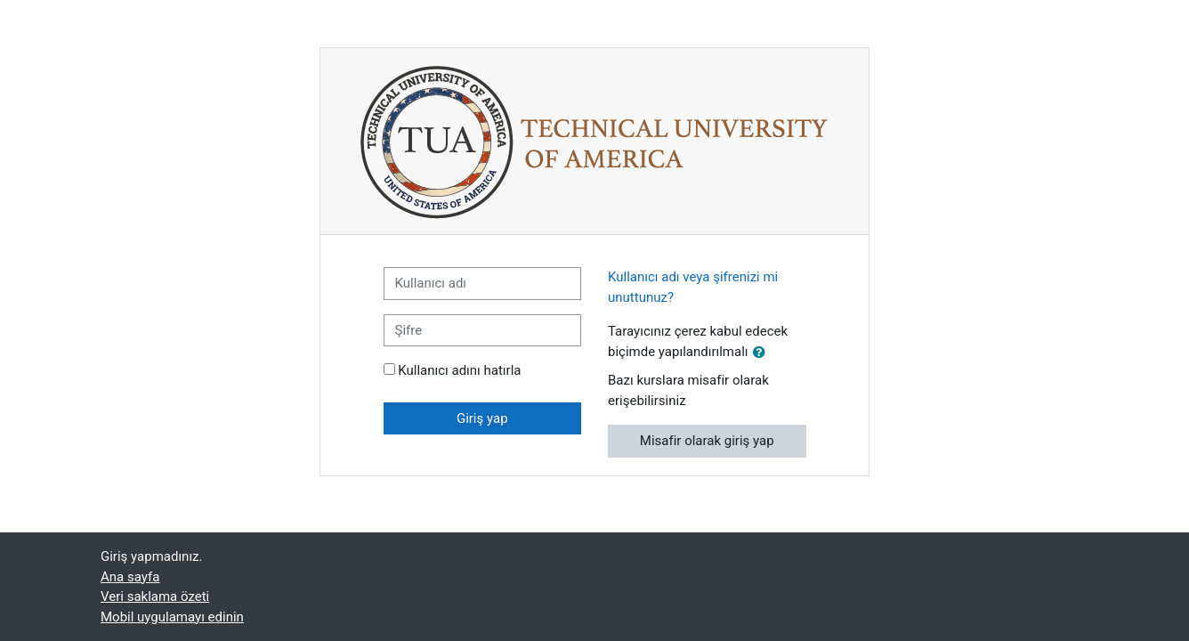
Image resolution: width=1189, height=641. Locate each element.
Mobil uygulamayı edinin (172, 617)
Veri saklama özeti (155, 596)
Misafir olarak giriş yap (707, 441)
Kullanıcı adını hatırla (459, 370)
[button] (762, 353)
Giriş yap (482, 418)
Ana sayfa (130, 577)
